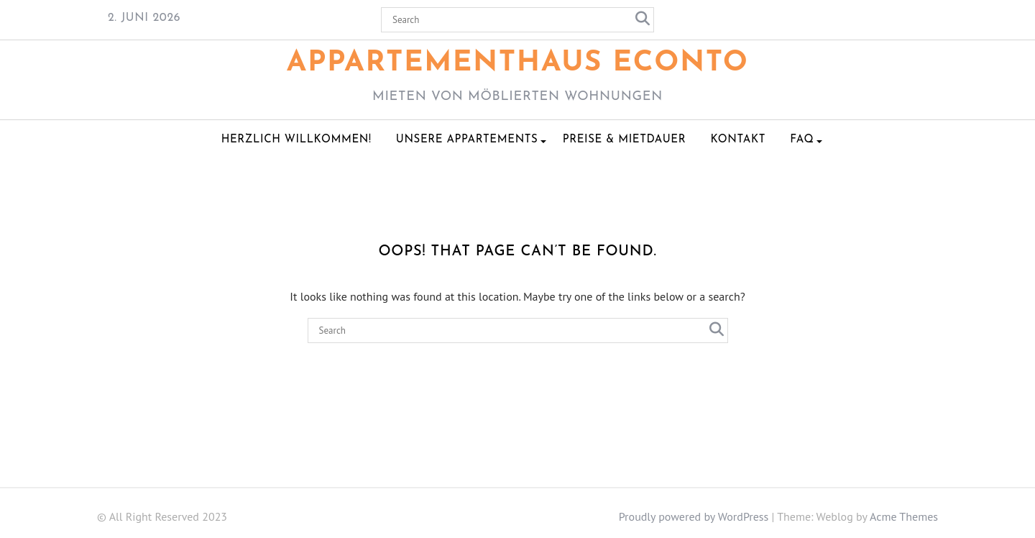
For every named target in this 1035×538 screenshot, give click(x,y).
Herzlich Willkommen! (296, 139)
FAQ (802, 139)
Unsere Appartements (467, 139)
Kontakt (737, 139)
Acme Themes (904, 516)
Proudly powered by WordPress (694, 516)
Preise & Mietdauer (624, 139)
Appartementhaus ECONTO (518, 63)
